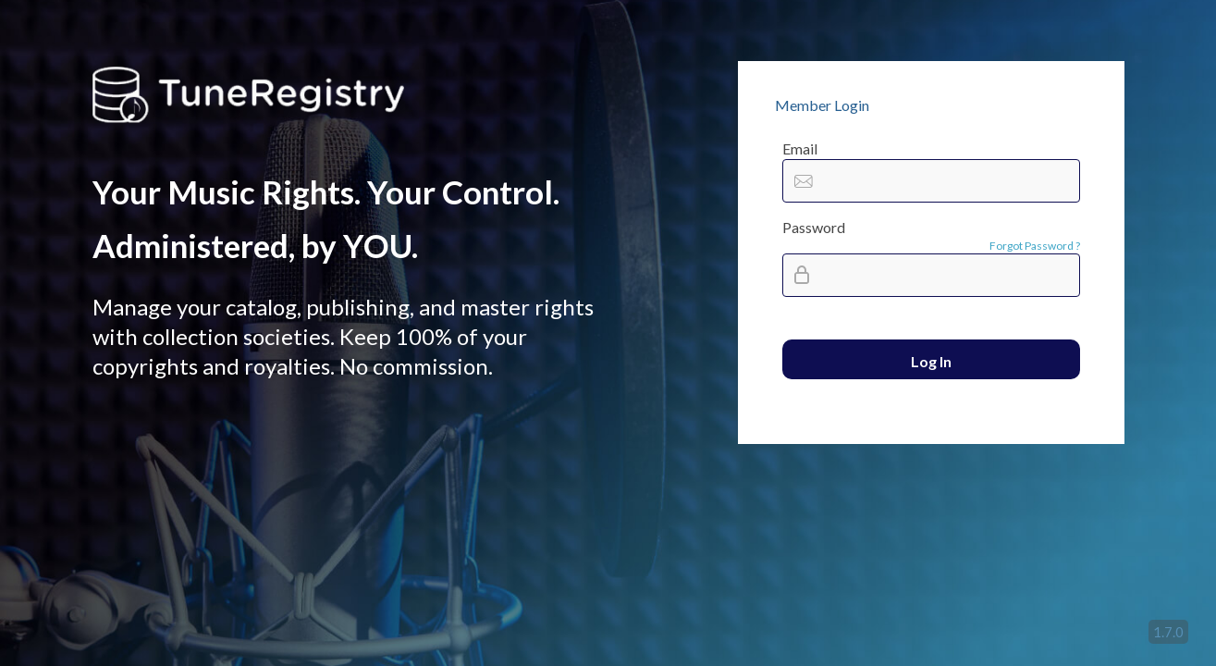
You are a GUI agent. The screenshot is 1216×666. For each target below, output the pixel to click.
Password (813, 227)
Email (799, 148)
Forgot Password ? (1034, 246)
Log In (931, 361)
